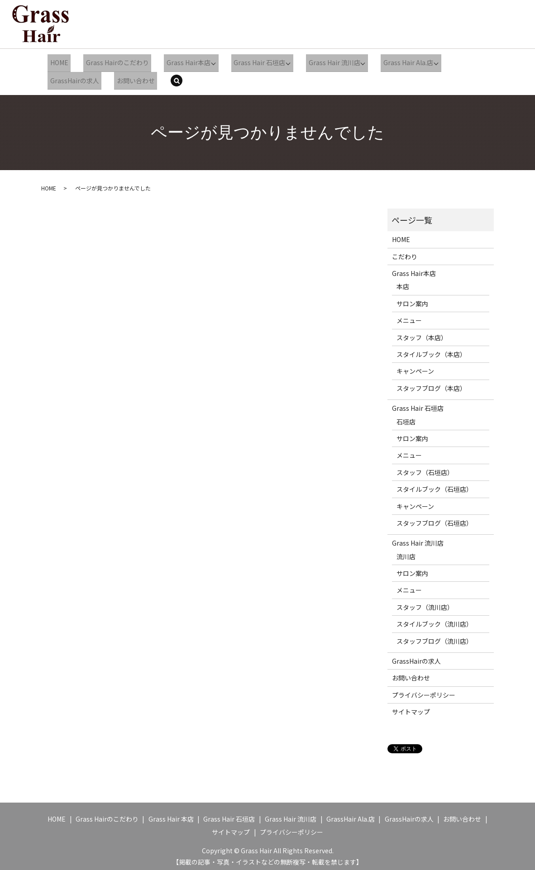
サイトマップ (411, 707)
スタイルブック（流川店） (434, 619)
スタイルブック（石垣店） (434, 484)
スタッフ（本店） (421, 333)
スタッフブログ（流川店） (434, 636)
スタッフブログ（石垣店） (434, 518)
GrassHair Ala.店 (350, 814)
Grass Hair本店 (179, 61)
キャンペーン (415, 366)
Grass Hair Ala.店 (395, 61)
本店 (402, 281)
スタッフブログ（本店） (431, 383)
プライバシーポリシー (423, 690)
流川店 (406, 551)
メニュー (409, 315)
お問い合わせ (130, 76)
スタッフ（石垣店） (425, 467)
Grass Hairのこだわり (111, 61)
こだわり (404, 252)
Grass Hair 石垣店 (249, 61)
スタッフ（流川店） (425, 602)
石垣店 (406, 416)
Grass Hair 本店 (171, 814)
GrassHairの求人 (72, 76)
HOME (57, 61)
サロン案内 (412, 299)
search (175, 77)
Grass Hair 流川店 (323, 61)
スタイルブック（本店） (431, 349)
